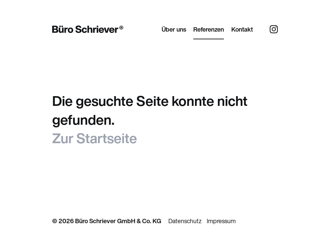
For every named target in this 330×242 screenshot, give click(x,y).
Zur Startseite (94, 138)
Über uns (174, 29)
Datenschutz (185, 220)
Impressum (221, 220)
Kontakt (242, 29)
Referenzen (208, 29)
